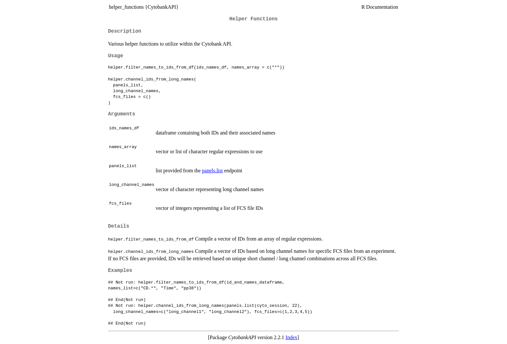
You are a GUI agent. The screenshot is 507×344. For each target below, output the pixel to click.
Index (291, 337)
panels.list (212, 170)
